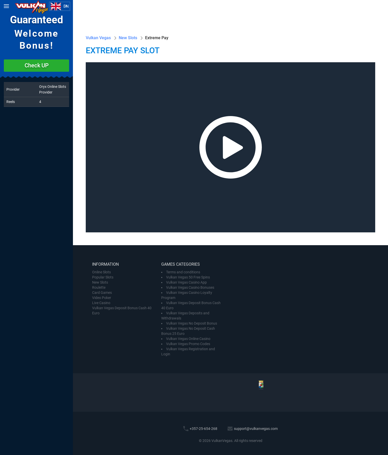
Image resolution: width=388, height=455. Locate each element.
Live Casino (101, 303)
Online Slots (101, 272)
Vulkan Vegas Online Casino (188, 339)
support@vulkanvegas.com (256, 429)
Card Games (102, 293)
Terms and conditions (183, 272)
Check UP (37, 65)
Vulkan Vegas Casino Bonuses (190, 287)
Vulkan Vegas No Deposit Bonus (191, 323)
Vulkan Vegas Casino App (186, 282)
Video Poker (101, 298)
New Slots (100, 282)
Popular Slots (102, 277)
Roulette (98, 287)
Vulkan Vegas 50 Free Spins (188, 277)
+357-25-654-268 (203, 429)
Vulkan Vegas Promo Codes (188, 344)
